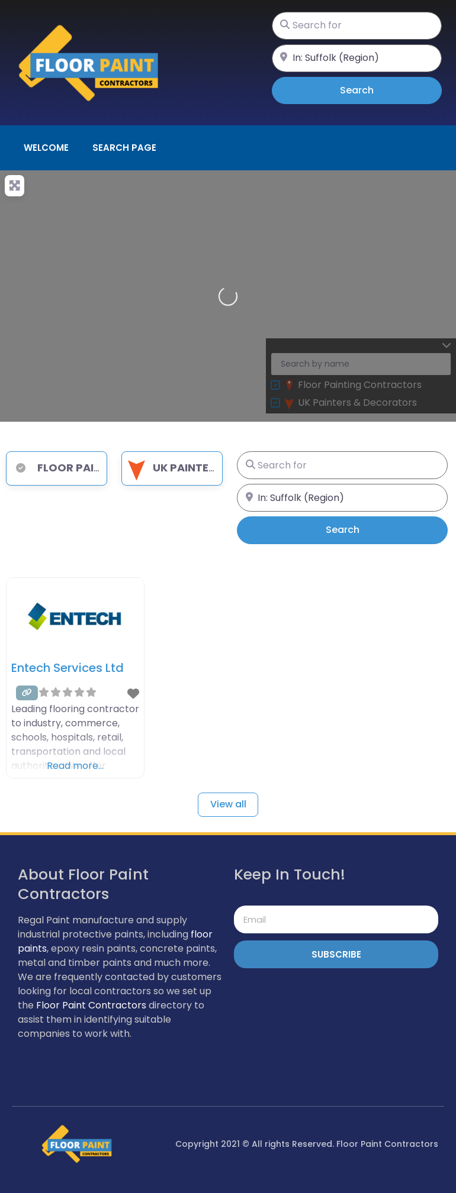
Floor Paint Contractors (91, 1005)
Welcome (46, 147)
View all (228, 804)
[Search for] (357, 26)
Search (373, 90)
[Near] (357, 58)
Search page (124, 147)
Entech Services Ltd (67, 667)
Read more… (75, 765)
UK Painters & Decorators (217, 467)
